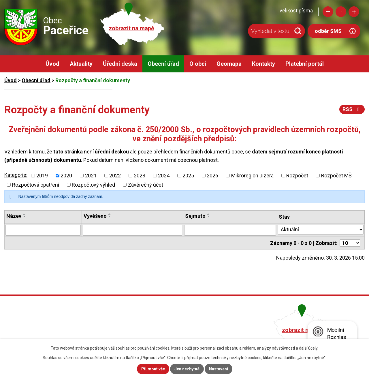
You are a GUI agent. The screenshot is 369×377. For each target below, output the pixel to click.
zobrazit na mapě (131, 28)
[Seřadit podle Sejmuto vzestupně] (209, 214)
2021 (91, 175)
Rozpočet (297, 175)
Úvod (52, 64)
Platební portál (304, 64)
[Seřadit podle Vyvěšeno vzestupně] (110, 214)
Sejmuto (195, 216)
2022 (115, 175)
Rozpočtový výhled (93, 185)
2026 (212, 175)
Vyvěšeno (95, 216)
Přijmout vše (153, 369)
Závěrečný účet (145, 185)
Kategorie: (15, 175)
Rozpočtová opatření (35, 185)
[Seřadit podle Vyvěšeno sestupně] (110, 216)
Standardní (341, 11)
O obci (197, 64)
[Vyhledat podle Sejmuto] (230, 230)
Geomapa (229, 64)
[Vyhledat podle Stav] (321, 230)
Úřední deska (120, 64)
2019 (42, 175)
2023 (139, 175)
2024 (164, 175)
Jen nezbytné (186, 369)
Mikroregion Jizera (252, 175)
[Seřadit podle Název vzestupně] (24, 214)
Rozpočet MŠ (336, 175)
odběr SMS (328, 31)
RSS (352, 109)
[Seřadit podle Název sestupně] (24, 216)
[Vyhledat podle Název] (43, 230)
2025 (188, 175)
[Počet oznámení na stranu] (350, 243)
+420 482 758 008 (155, 329)
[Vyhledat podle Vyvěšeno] (132, 230)
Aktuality (81, 64)
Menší (328, 11)
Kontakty (263, 64)
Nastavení (218, 369)
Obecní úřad (163, 64)
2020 (66, 175)
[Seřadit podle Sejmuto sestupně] (209, 216)
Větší (354, 11)
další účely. (308, 348)
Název (13, 216)
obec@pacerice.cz (156, 337)
